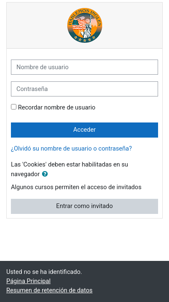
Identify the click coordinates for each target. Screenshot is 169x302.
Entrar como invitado (84, 206)
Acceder (84, 129)
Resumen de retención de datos (49, 290)
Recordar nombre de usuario (56, 107)
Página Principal (28, 281)
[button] (46, 174)
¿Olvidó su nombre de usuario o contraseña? (71, 148)
